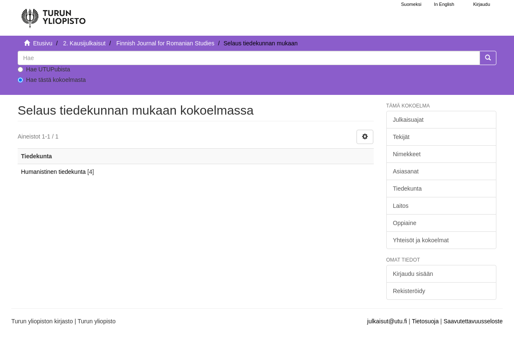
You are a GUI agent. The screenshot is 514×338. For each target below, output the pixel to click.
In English (444, 4)
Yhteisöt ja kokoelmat (421, 240)
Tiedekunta (407, 188)
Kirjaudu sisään (413, 273)
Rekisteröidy (409, 291)
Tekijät (401, 137)
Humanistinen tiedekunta (53, 171)
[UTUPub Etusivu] (53, 14)
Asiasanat (406, 171)
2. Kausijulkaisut (84, 43)
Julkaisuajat (408, 119)
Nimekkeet (407, 154)
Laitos (401, 205)
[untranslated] (249, 58)
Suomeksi (411, 4)
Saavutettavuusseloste (473, 321)
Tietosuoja (425, 321)
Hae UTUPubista (44, 69)
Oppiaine (405, 223)
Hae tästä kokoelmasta (52, 79)
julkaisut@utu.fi (387, 321)
